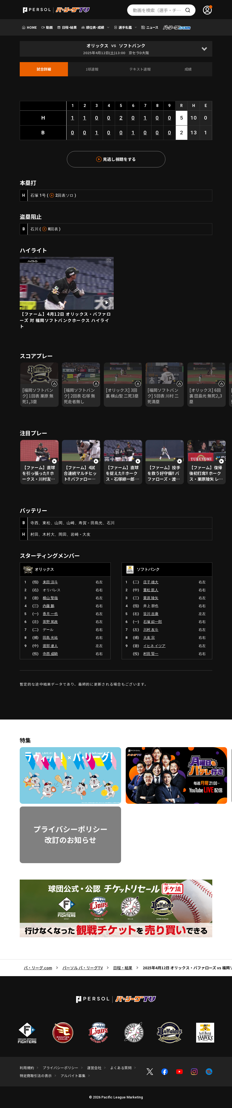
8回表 (53, 229)
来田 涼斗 (50, 582)
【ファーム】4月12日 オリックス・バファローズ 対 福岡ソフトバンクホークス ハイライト (65, 320)
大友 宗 (149, 638)
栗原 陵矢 (150, 598)
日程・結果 (122, 967)
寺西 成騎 (50, 654)
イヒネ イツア (154, 646)
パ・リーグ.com (38, 967)
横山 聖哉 (50, 598)
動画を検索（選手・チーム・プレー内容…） (164, 10)
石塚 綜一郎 (152, 622)
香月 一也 (50, 614)
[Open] (204, 49)
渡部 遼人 (50, 646)
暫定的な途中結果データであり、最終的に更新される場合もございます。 (84, 684)
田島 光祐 (50, 638)
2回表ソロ (64, 195)
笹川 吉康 (150, 614)
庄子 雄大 (150, 582)
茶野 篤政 (50, 622)
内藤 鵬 (48, 606)
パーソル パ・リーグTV (82, 967)
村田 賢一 (150, 654)
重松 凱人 (150, 590)
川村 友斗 (150, 630)
